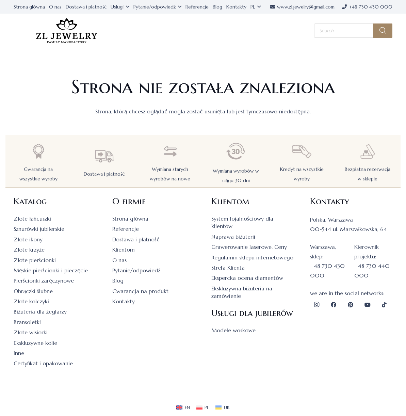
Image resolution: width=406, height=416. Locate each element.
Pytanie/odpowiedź (136, 270)
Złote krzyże (29, 249)
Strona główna (130, 218)
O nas (119, 260)
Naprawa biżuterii (233, 236)
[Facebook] (333, 304)
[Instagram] (317, 304)
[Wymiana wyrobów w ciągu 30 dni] (235, 151)
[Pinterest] (350, 304)
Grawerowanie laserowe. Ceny (249, 246)
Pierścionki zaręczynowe (44, 280)
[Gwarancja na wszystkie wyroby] (38, 151)
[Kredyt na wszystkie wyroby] (301, 151)
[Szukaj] (382, 30)
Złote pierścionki (35, 260)
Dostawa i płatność (104, 174)
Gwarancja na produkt (140, 291)
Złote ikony (28, 239)
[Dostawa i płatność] (104, 156)
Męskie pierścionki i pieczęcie (51, 270)
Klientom (123, 249)
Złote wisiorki (31, 332)
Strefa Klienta (228, 267)
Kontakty (123, 301)
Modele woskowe (233, 330)
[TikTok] (384, 304)
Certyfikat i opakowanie (43, 363)
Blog (118, 280)
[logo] (67, 31)
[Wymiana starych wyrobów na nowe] (170, 151)
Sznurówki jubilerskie (39, 228)
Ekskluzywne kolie (35, 342)
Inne (19, 353)
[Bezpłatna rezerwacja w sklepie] (367, 151)
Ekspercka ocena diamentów (247, 277)
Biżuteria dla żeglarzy (40, 311)
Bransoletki (27, 322)
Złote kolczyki (31, 301)
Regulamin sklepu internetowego (252, 257)
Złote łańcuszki (32, 218)
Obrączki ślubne (33, 291)
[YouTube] (367, 304)
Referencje (125, 228)
